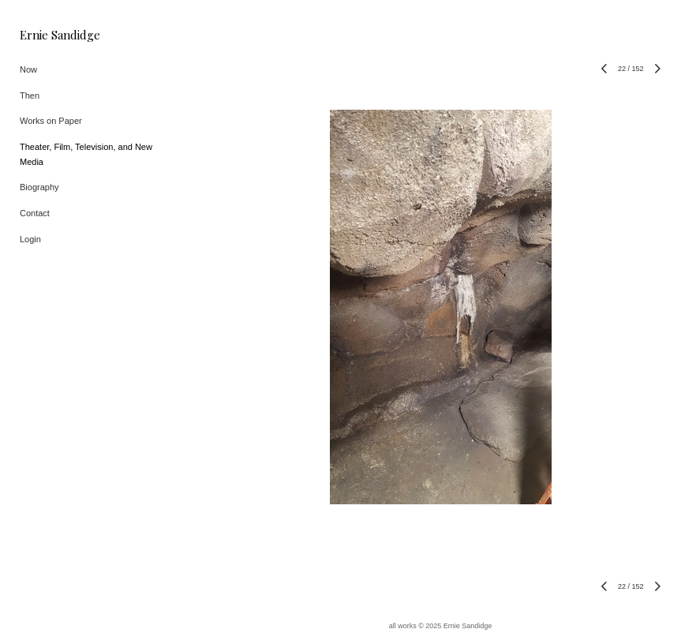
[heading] (59, 35)
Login (30, 239)
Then (29, 95)
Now (28, 69)
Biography (39, 187)
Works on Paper (51, 120)
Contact (35, 213)
